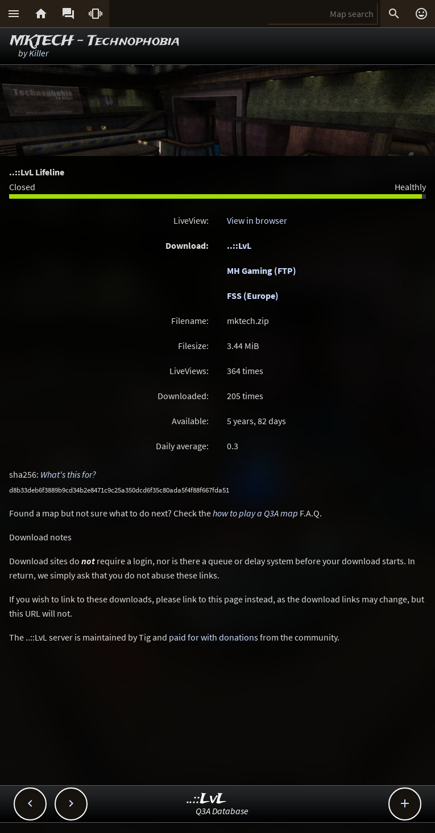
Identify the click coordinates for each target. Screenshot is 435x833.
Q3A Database (222, 810)
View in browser (257, 220)
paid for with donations (213, 637)
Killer (38, 53)
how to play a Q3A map (255, 513)
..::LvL (239, 245)
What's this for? (68, 474)
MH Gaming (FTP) (261, 270)
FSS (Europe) (253, 295)
